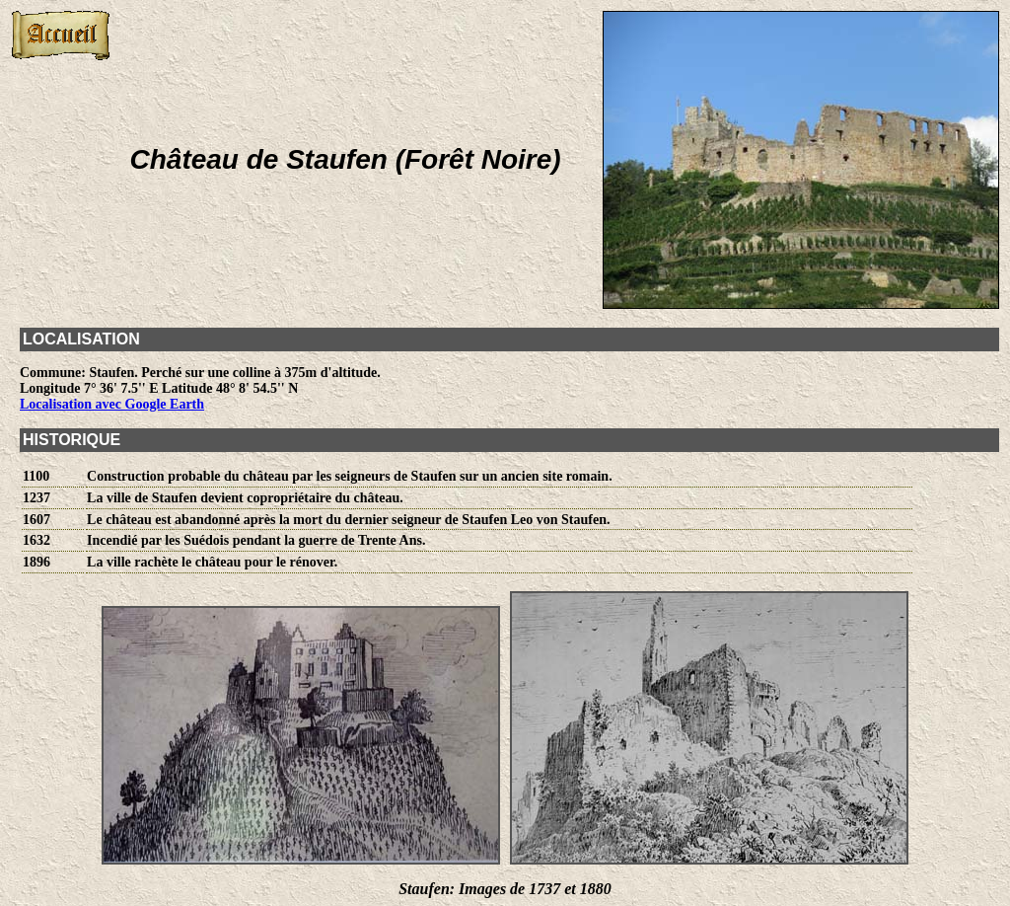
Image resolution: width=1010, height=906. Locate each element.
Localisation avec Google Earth (112, 404)
